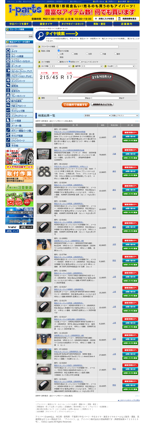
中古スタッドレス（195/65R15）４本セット (71, 166)
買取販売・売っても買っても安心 (50, 407)
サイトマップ (133, 1)
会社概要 (123, 1)
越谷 (114, 171)
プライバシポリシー (66, 412)
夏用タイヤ (63, 62)
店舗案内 (68, 407)
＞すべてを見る (12, 46)
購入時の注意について (45, 409)
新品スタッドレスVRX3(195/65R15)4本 (69, 150)
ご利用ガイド (112, 1)
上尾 (114, 137)
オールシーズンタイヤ (88, 62)
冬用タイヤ (74, 62)
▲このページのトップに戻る (129, 400)
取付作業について (80, 407)
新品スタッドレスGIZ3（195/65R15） (68, 365)
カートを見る (61, 409)
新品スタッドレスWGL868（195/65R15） (70, 319)
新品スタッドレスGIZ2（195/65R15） (68, 273)
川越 (114, 154)
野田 (114, 261)
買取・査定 (92, 404)
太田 (114, 244)
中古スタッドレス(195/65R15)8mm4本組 (69, 132)
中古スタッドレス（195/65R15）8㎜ (68, 352)
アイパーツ (41, 404)
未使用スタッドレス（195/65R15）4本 (69, 241)
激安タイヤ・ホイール (56, 404)
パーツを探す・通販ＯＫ (76, 404)
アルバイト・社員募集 (97, 407)
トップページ (40, 29)
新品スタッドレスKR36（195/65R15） (69, 185)
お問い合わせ (99, 1)
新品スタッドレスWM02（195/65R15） (69, 289)
